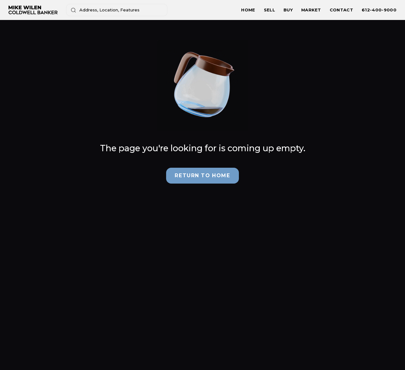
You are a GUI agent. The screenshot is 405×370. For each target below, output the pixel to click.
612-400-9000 (379, 10)
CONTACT (341, 10)
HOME (248, 10)
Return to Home (202, 175)
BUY (288, 10)
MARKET (311, 10)
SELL (269, 10)
